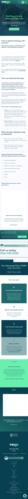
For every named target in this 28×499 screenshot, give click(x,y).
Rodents (14, 471)
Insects (14, 473)
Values (14, 465)
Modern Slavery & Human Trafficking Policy (14, 492)
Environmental (14, 463)
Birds (14, 474)
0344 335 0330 (9, 253)
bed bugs (18, 60)
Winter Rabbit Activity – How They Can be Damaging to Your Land (14, 421)
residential (9, 297)
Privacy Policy (14, 484)
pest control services (16, 298)
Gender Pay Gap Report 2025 (14, 489)
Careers (14, 466)
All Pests (14, 477)
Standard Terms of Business (14, 482)
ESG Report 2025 (14, 490)
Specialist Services (14, 476)
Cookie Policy (14, 486)
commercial (16, 295)
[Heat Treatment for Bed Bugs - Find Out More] (14, 209)
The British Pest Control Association (15, 351)
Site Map (14, 493)
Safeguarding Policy (14, 487)
